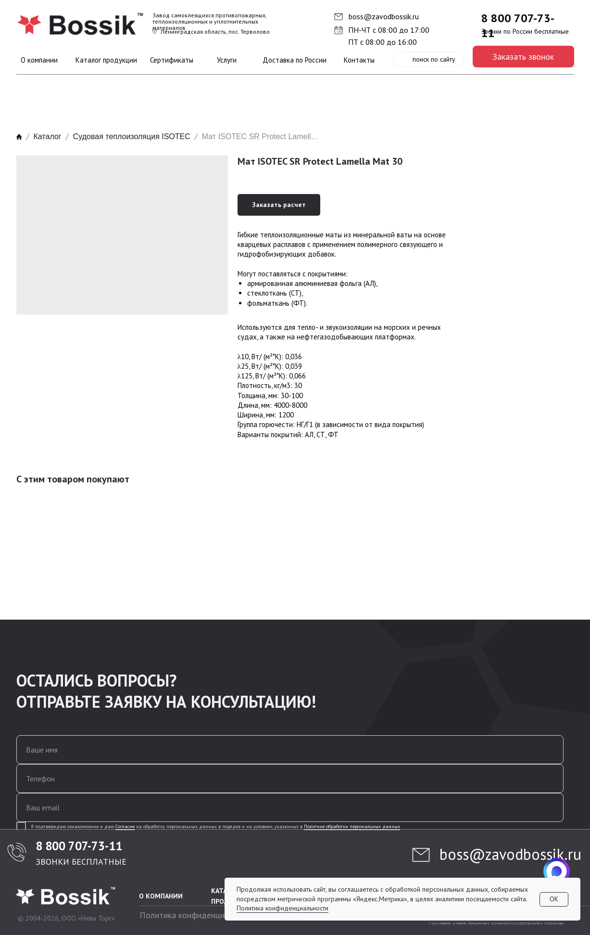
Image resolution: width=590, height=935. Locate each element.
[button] (523, 56)
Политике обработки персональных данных (352, 826)
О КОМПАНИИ (161, 896)
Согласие (125, 826)
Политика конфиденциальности (199, 915)
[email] (290, 807)
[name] (290, 749)
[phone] (290, 778)
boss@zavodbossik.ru (384, 16)
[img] (81, 24)
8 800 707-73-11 (79, 846)
